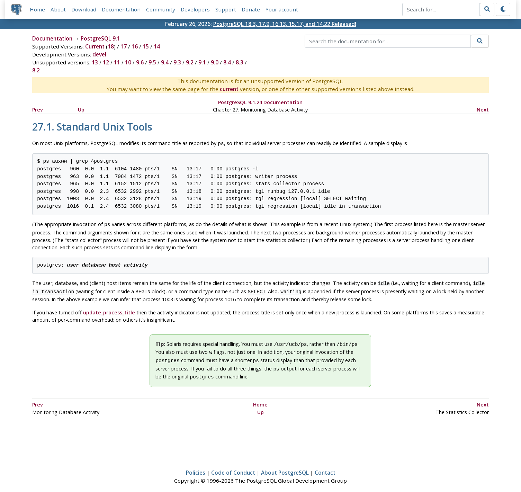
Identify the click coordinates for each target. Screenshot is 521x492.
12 (106, 62)
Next (483, 109)
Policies (195, 466)
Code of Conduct (233, 466)
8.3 (239, 62)
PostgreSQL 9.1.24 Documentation (260, 102)
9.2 (190, 62)
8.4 (227, 62)
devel (99, 54)
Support (225, 9)
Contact (325, 466)
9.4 (165, 62)
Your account (282, 9)
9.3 (177, 62)
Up (81, 109)
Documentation (121, 9)
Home (37, 9)
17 (123, 46)
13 (95, 62)
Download (83, 9)
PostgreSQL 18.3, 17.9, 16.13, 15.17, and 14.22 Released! (284, 23)
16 (135, 46)
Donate (251, 9)
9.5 (152, 62)
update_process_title (109, 309)
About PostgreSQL (285, 466)
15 (146, 46)
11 (117, 62)
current (229, 89)
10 (128, 62)
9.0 (214, 62)
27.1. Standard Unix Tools (92, 126)
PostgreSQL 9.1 (100, 38)
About (58, 9)
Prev (37, 109)
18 (111, 46)
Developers (195, 9)
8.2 (36, 70)
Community (160, 9)
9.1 (202, 62)
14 (157, 46)
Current (95, 46)
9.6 (140, 62)
